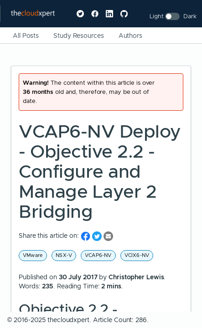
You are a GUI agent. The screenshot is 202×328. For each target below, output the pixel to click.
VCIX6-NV (137, 255)
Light (157, 16)
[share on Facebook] (86, 236)
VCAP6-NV (98, 255)
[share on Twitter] (98, 236)
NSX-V (64, 255)
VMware (33, 255)
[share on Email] (108, 236)
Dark (190, 16)
